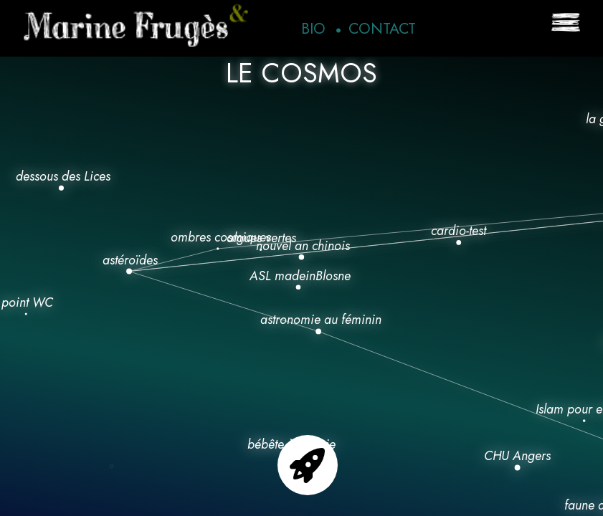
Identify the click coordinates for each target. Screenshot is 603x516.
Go (307, 465)
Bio (313, 28)
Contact (382, 28)
